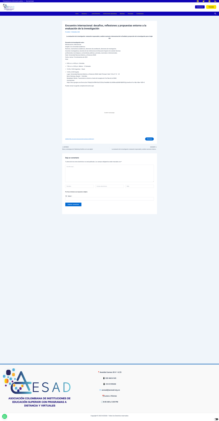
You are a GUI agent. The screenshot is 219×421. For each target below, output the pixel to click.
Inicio (78, 13)
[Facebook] (198, 1)
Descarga (148, 139)
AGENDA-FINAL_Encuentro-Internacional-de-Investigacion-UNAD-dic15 (81, 139)
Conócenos (200, 7)
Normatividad (30, 1)
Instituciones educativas (110, 13)
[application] (89, 14)
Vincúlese (129, 13)
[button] (211, 7)
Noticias (121, 13)
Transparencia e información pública (13, 1)
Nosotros (86, 14)
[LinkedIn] (215, 1)
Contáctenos (138, 13)
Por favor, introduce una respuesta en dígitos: (76, 192)
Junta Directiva (96, 13)
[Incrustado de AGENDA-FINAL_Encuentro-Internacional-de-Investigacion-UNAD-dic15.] (109, 112)
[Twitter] (204, 1)
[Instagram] (209, 1)
